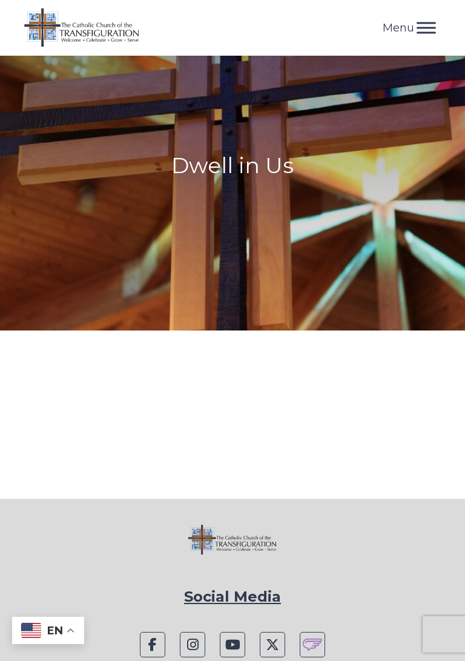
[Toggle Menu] (426, 27)
